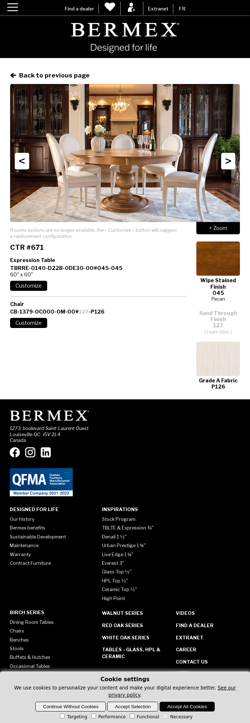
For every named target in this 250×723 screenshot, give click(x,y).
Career (186, 649)
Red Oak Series (122, 625)
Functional (144, 716)
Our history (22, 519)
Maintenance (24, 545)
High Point (113, 598)
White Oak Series (125, 637)
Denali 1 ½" (114, 537)
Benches (19, 640)
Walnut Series (122, 613)
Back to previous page (50, 75)
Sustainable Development (38, 537)
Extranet (158, 9)
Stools (17, 648)
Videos (185, 613)
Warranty (20, 554)
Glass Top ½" (116, 572)
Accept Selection (133, 706)
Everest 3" (113, 563)
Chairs (17, 631)
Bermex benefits (27, 528)
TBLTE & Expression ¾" (127, 528)
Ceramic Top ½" (119, 589)
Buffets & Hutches (30, 657)
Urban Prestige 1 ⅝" (124, 545)
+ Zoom (218, 228)
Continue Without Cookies (70, 706)
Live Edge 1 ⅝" (117, 554)
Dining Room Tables (32, 622)
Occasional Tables (30, 666)
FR (182, 9)
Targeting (73, 716)
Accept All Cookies (187, 706)
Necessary (177, 716)
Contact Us (192, 662)
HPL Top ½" (115, 581)
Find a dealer (79, 9)
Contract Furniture (30, 563)
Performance (108, 716)
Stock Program (118, 519)
